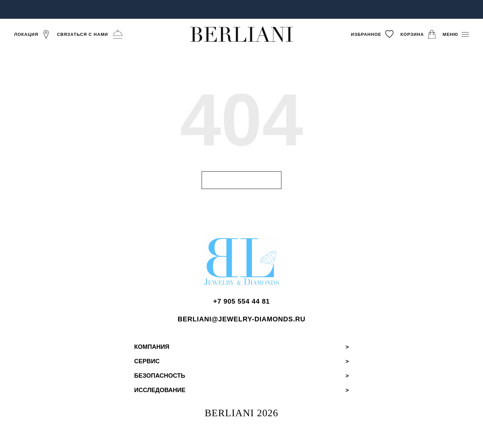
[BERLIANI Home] (241, 264)
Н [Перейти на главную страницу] (241, 180)
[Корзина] (418, 34)
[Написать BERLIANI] (241, 319)
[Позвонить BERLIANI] (241, 302)
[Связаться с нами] (90, 34)
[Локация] (32, 34)
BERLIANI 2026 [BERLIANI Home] (241, 414)
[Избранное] (372, 34)
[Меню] (456, 34)
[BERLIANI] (241, 34)
